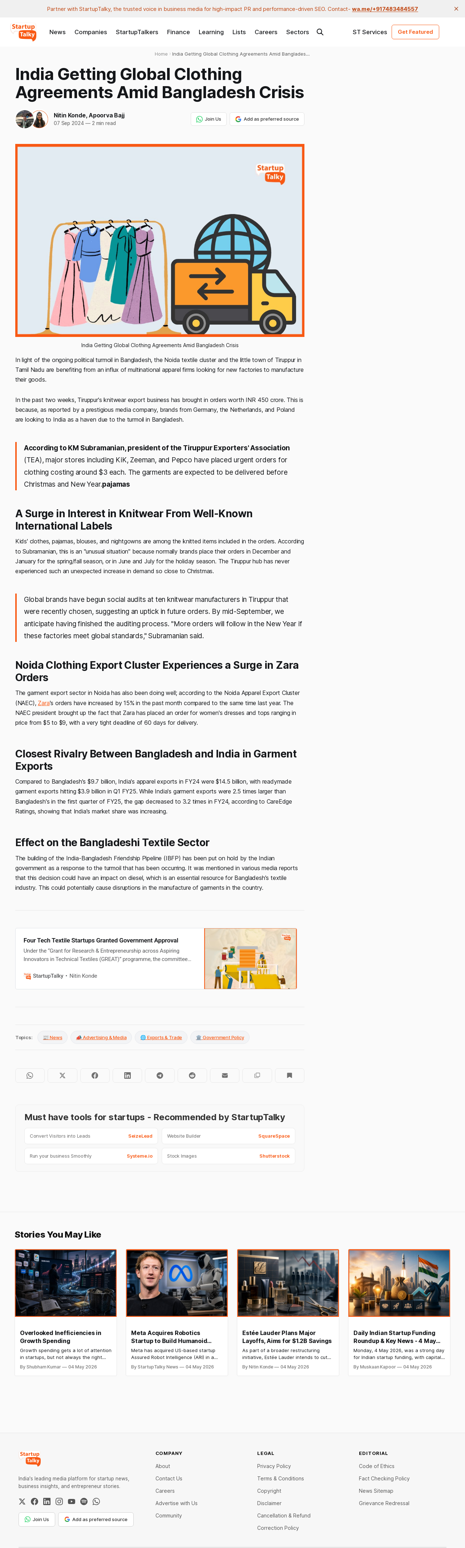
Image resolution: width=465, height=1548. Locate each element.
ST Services (370, 32)
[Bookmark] (289, 1075)
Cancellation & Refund (284, 1515)
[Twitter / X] (22, 1501)
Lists (239, 32)
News (57, 32)
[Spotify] (84, 1501)
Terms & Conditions (280, 1478)
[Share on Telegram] (159, 1075)
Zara (43, 703)
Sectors (297, 32)
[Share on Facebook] (95, 1075)
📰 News (52, 1037)
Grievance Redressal (384, 1503)
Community (168, 1515)
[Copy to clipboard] (257, 1075)
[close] (456, 9)
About (162, 1466)
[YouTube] (71, 1501)
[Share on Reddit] (192, 1075)
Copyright (269, 1491)
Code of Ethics (377, 1466)
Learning (211, 32)
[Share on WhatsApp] (30, 1075)
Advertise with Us (176, 1503)
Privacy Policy (274, 1466)
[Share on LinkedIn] (127, 1075)
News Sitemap (376, 1491)
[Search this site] (320, 32)
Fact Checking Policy (384, 1478)
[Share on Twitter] (62, 1075)
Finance (178, 32)
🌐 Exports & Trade (161, 1037)
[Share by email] (224, 1075)
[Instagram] (59, 1501)
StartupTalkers (137, 32)
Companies (90, 32)
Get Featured (415, 31)
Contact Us (168, 1478)
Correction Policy (278, 1528)
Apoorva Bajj (107, 115)
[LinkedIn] (46, 1501)
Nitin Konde (70, 115)
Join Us (208, 119)
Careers (266, 32)
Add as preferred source (267, 119)
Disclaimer (269, 1503)
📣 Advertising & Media (101, 1037)
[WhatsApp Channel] (96, 1501)
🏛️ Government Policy (220, 1037)
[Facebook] (34, 1501)
